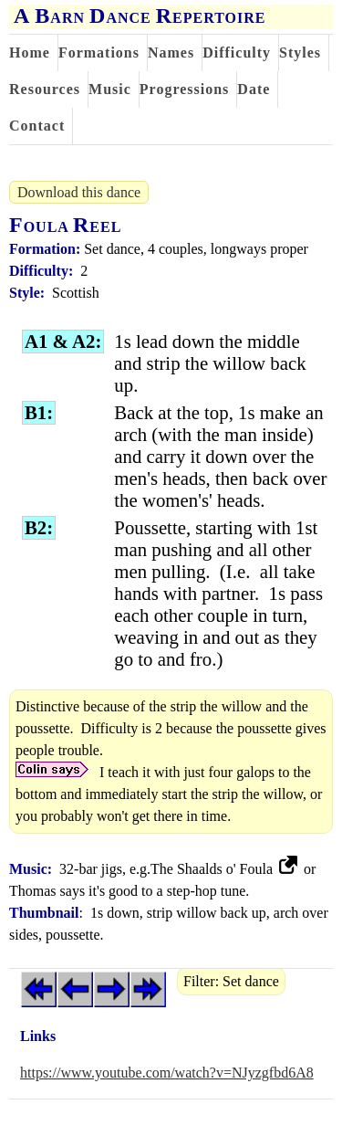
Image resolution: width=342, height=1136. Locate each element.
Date (253, 89)
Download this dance (78, 192)
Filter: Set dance (231, 981)
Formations (99, 52)
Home (29, 52)
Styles (300, 52)
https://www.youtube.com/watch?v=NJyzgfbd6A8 (167, 1072)
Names (171, 52)
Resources (44, 89)
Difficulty (236, 52)
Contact (37, 125)
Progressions (185, 89)
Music (109, 89)
